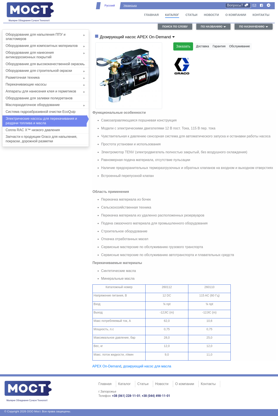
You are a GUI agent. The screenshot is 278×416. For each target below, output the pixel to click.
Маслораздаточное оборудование (45, 105)
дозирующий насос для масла (147, 366)
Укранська (130, 5)
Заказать (183, 46)
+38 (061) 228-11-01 (126, 396)
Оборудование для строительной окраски (45, 70)
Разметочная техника (45, 77)
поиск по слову (175, 26)
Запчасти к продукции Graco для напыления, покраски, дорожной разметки (41, 139)
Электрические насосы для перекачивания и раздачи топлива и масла (41, 121)
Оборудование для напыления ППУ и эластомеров (45, 37)
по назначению (251, 26)
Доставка (202, 46)
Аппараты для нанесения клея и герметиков (45, 91)
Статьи (192, 15)
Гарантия (219, 46)
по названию (211, 26)
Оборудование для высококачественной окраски (45, 64)
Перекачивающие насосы (45, 84)
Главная (151, 15)
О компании (235, 15)
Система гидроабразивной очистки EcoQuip (40, 112)
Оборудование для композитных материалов (45, 46)
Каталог (172, 15)
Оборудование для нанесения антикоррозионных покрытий (45, 55)
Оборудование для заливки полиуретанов (39, 98)
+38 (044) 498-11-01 (156, 396)
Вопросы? (238, 5)
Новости (211, 15)
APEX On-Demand (106, 366)
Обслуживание (239, 46)
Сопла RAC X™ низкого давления (33, 130)
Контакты (261, 15)
